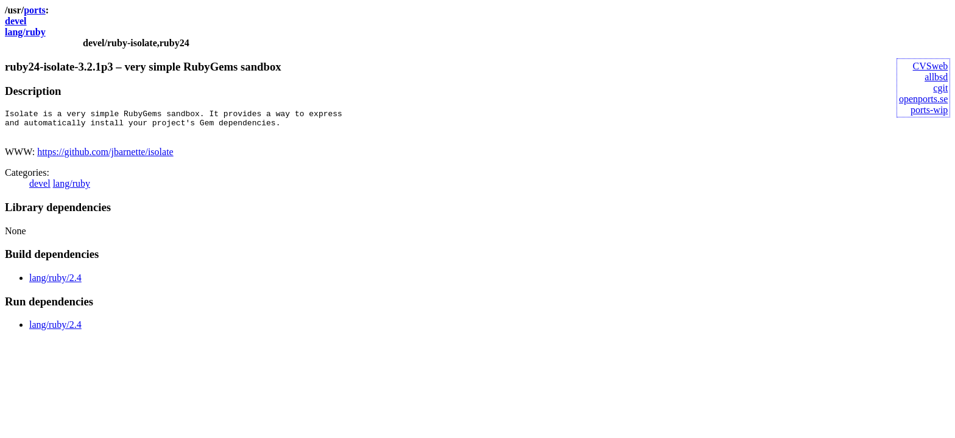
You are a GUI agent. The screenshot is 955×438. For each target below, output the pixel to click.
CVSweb (930, 66)
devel (16, 21)
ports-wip (929, 110)
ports (35, 10)
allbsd (936, 77)
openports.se (923, 99)
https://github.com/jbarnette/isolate (105, 157)
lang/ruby (25, 32)
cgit (940, 88)
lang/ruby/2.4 (55, 283)
